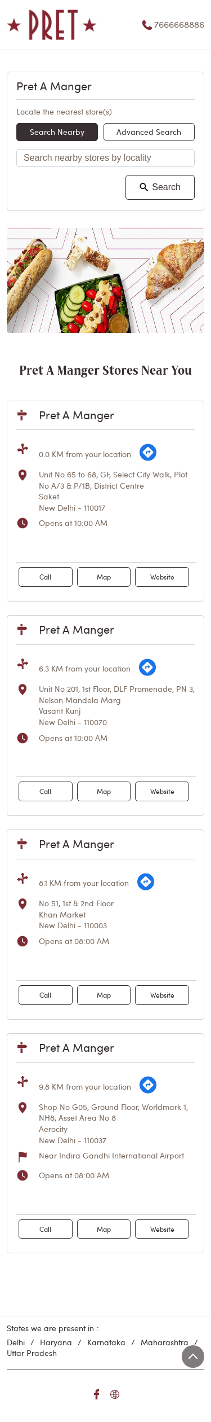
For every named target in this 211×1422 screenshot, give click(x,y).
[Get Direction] (148, 458)
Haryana (56, 1342)
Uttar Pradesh (32, 1353)
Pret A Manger (76, 415)
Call (45, 576)
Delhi (16, 1342)
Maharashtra (164, 1342)
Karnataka (106, 1342)
